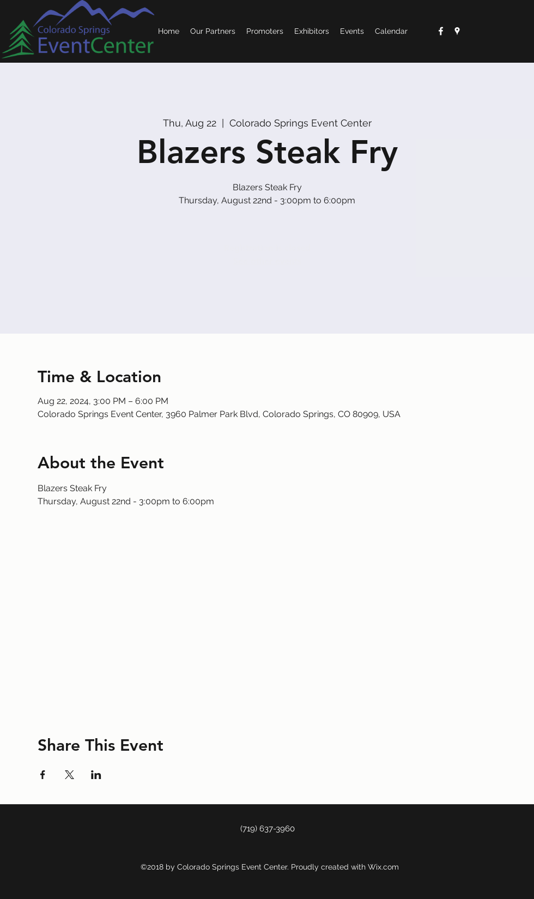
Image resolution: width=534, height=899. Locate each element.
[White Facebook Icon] (440, 31)
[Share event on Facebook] (43, 774)
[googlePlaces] (457, 31)
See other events (267, 261)
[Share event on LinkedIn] (96, 774)
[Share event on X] (69, 774)
